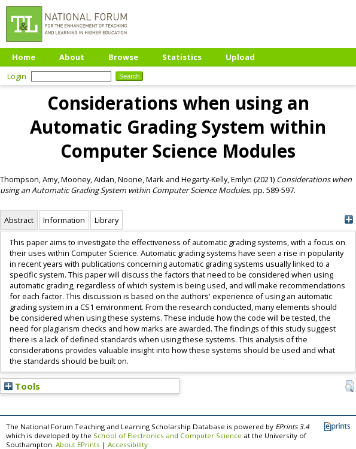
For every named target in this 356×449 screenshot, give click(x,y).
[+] (348, 219)
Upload (240, 57)
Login (16, 76)
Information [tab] (64, 220)
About (71, 57)
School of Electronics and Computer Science (167, 435)
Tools (22, 386)
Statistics (182, 57)
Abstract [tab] (19, 220)
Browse (123, 57)
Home (23, 57)
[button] (349, 386)
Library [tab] (106, 220)
